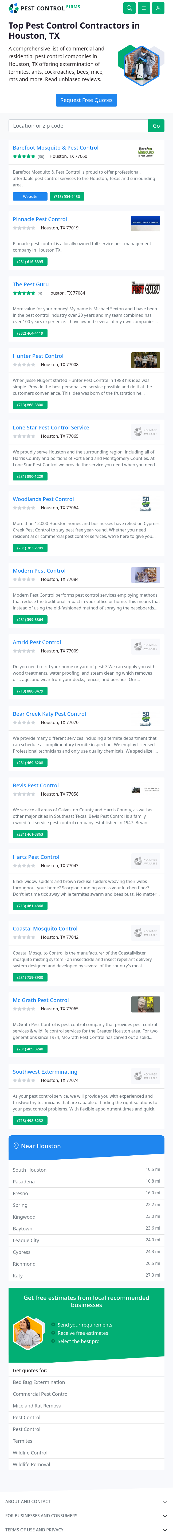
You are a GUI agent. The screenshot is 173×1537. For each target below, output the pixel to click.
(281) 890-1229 (30, 476)
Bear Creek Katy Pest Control (49, 713)
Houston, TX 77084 (66, 293)
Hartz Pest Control (36, 857)
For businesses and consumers (41, 1516)
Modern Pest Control (39, 570)
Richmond (86, 1263)
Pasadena (86, 1181)
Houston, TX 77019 (59, 228)
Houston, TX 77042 (59, 937)
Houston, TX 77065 (59, 436)
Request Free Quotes (86, 100)
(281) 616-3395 (30, 261)
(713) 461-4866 (30, 905)
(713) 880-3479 (30, 691)
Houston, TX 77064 (59, 508)
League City (86, 1240)
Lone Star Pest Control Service (51, 427)
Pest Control (26, 1417)
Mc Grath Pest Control (41, 1000)
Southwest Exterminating (45, 1071)
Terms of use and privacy (34, 1530)
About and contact (27, 1501)
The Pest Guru (31, 284)
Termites (22, 1441)
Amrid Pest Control (37, 642)
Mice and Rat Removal (37, 1405)
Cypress (86, 1252)
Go (156, 125)
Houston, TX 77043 (59, 866)
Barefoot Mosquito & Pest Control (56, 147)
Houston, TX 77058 (59, 794)
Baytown (86, 1228)
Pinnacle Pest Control (40, 219)
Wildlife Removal (31, 1464)
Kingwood (86, 1216)
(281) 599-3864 (30, 619)
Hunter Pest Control (38, 355)
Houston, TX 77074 (59, 1080)
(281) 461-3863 (30, 834)
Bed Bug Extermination (39, 1382)
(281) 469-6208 (30, 762)
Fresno (86, 1193)
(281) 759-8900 (30, 977)
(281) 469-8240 (30, 1048)
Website (30, 196)
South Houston (86, 1169)
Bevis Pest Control (36, 785)
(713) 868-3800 (30, 404)
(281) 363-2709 (30, 547)
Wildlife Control (30, 1452)
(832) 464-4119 (30, 333)
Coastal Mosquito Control (45, 928)
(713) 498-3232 (30, 1120)
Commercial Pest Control (41, 1394)
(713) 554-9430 (67, 196)
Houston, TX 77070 (59, 722)
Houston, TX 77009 (59, 651)
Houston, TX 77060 (68, 156)
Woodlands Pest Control (43, 499)
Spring (86, 1205)
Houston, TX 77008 (59, 364)
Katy (86, 1275)
